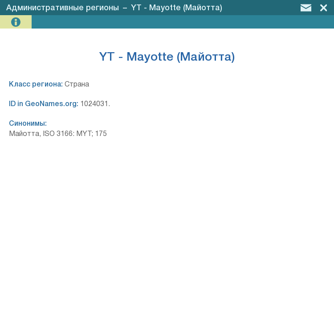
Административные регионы (62, 8)
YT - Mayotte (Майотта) (176, 8)
